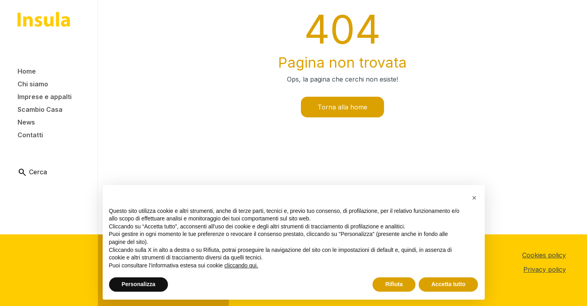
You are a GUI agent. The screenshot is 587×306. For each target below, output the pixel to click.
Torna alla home (342, 107)
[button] (474, 197)
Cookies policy (544, 255)
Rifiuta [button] (394, 284)
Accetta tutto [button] (448, 284)
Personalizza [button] (139, 284)
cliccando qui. (241, 265)
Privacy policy (544, 269)
